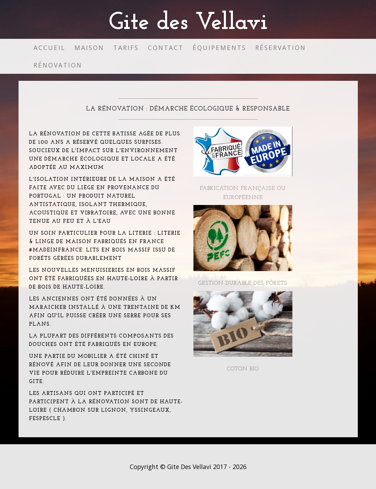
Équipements (219, 47)
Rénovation (58, 65)
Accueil (49, 47)
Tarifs (126, 47)
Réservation (280, 47)
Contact (166, 47)
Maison (89, 47)
